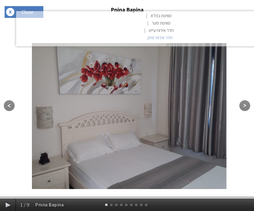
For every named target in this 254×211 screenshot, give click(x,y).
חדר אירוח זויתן (160, 38)
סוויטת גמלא (161, 16)
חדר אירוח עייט (161, 30)
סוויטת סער (161, 23)
